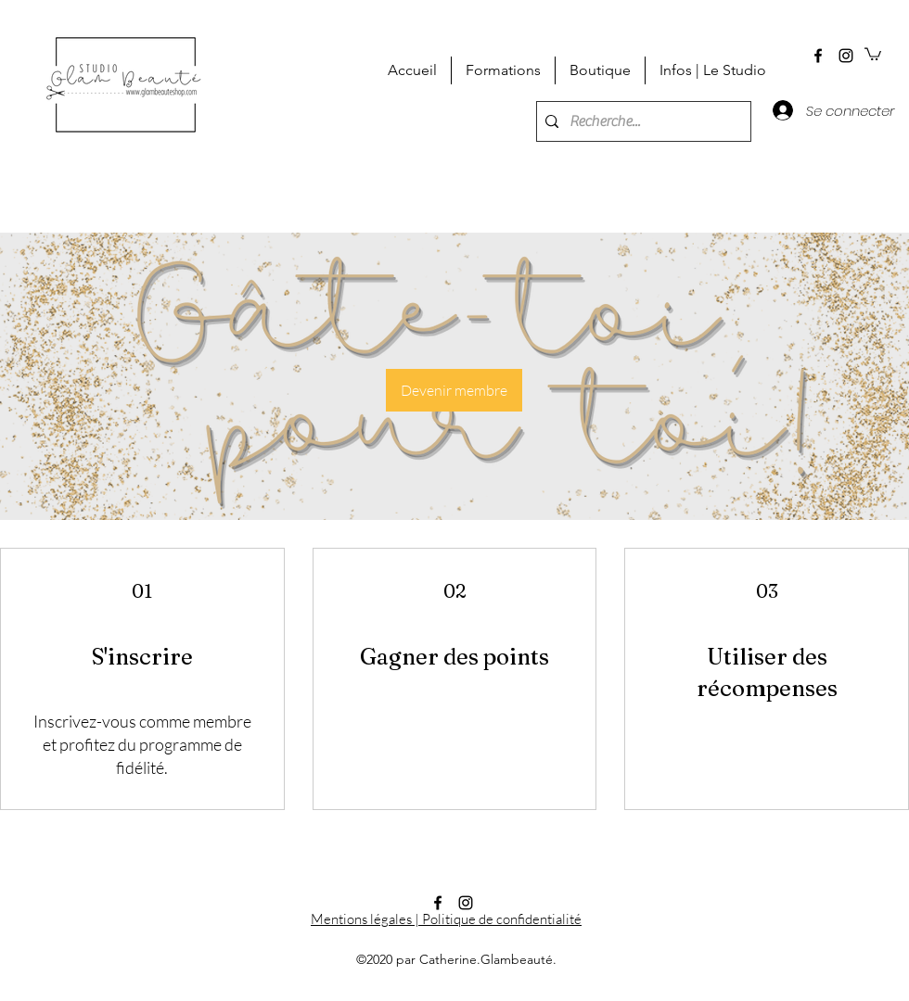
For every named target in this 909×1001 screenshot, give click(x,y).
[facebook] (818, 55)
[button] (872, 53)
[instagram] (846, 55)
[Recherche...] (640, 121)
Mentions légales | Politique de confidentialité (446, 919)
